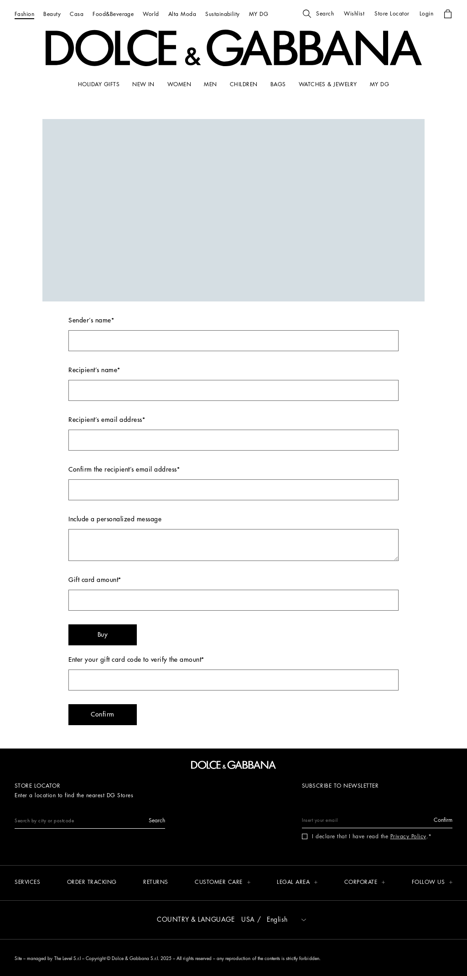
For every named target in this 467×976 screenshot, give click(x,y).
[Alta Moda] (182, 14)
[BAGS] (278, 84)
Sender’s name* (233, 334)
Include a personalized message (233, 538)
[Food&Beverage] (113, 14)
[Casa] (76, 14)
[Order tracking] (92, 882)
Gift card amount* (233, 593)
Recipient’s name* (233, 384)
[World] (151, 14)
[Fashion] (24, 14)
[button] (318, 14)
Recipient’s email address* (233, 433)
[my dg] (379, 84)
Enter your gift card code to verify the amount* (233, 673)
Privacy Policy (408, 836)
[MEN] (210, 84)
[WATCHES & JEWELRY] (328, 84)
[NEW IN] (143, 84)
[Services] (27, 882)
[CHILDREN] (244, 84)
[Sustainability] (222, 14)
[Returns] (155, 882)
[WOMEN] (179, 84)
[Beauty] (52, 14)
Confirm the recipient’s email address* (233, 483)
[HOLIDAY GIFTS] (98, 84)
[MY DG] (258, 14)
